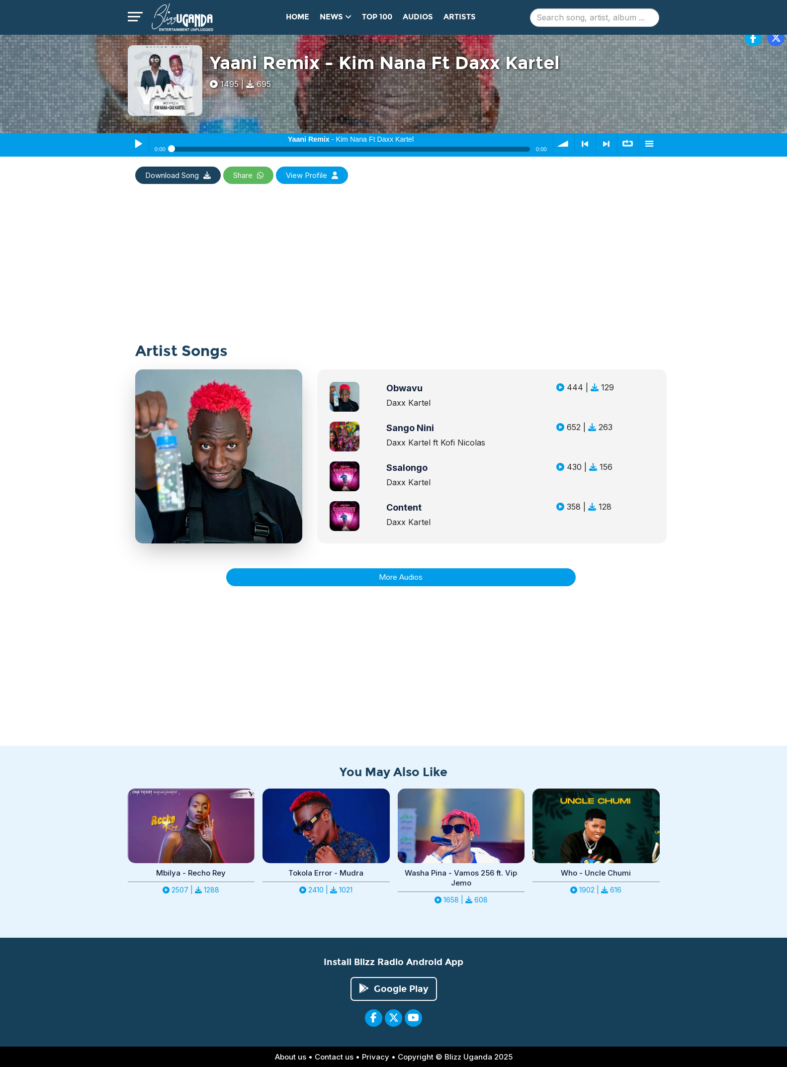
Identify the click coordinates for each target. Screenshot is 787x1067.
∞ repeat (627, 143)
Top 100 (377, 16)
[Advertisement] (394, 273)
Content (404, 507)
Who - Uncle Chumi (596, 873)
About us (290, 1057)
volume (563, 143)
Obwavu (404, 388)
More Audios (401, 577)
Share (248, 175)
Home (297, 16)
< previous (585, 143)
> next (606, 143)
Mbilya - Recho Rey (191, 873)
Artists (459, 16)
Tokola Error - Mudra (325, 873)
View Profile (312, 175)
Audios (418, 16)
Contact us (334, 1057)
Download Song (178, 175)
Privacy (375, 1057)
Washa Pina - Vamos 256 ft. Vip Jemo (461, 878)
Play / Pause (138, 143)
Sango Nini (410, 428)
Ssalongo (407, 467)
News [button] (335, 16)
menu (649, 143)
